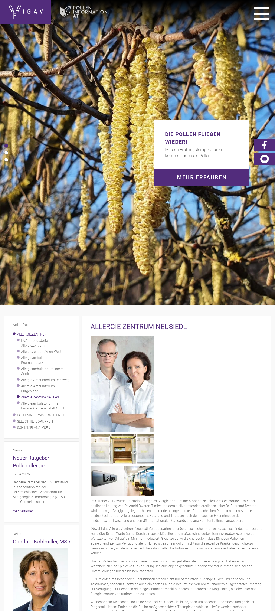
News (248, 541)
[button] (6, 31)
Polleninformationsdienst (41, 186)
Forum (264, 541)
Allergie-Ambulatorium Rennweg (45, 151)
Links (248, 535)
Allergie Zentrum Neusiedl (40, 168)
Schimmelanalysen (33, 199)
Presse (264, 535)
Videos (231, 541)
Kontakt (179, 535)
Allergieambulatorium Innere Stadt (42, 142)
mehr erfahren (23, 282)
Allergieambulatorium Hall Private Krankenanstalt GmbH (43, 177)
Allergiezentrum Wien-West (41, 123)
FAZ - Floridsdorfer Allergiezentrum (35, 114)
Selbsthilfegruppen (35, 193)
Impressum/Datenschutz (214, 535)
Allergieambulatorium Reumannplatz (37, 131)
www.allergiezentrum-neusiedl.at (198, 481)
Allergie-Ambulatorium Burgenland (38, 159)
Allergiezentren (32, 106)
